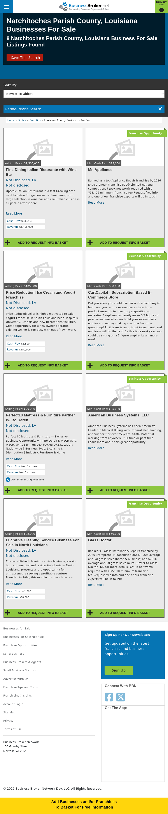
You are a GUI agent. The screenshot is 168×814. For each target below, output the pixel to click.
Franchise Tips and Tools (20, 687)
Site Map (9, 712)
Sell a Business (13, 654)
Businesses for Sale (16, 628)
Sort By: (11, 85)
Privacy (8, 721)
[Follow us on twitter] (120, 697)
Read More (14, 213)
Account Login (13, 704)
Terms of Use (12, 729)
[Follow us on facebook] (109, 697)
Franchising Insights (17, 695)
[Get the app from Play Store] (120, 763)
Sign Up (119, 670)
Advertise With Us (15, 679)
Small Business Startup (19, 670)
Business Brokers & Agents (22, 662)
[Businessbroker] (84, 6)
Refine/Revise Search (83, 109)
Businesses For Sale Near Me (23, 637)
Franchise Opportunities (20, 645)
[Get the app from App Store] (120, 729)
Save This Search (24, 57)
